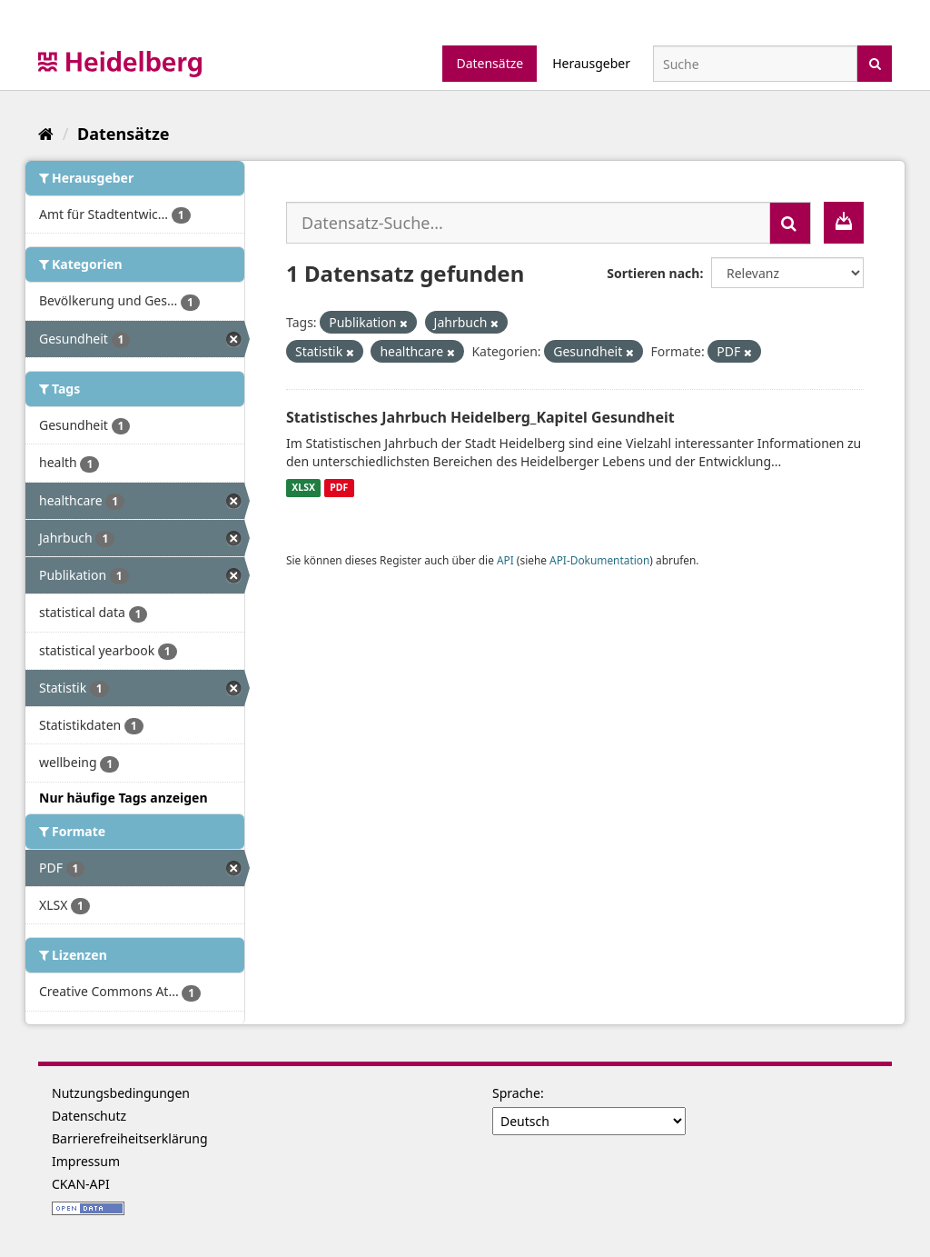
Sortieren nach (653, 273)
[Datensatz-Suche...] (528, 223)
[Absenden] (875, 62)
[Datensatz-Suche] (755, 63)
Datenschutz (89, 1115)
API (505, 560)
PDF (339, 488)
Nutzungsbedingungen (121, 1093)
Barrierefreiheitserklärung (130, 1138)
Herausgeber (591, 63)
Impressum (86, 1161)
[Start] (46, 134)
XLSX (303, 488)
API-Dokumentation (599, 560)
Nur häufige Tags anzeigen (123, 797)
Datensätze (489, 63)
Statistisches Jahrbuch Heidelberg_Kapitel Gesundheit (480, 417)
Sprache (516, 1093)
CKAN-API (81, 1183)
